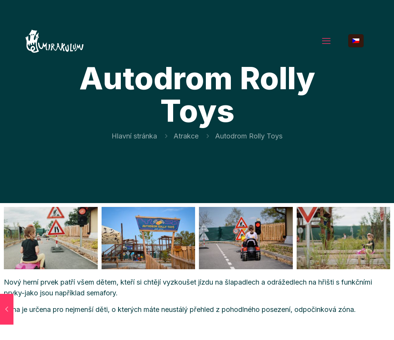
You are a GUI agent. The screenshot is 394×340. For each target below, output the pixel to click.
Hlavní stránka (134, 136)
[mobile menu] (326, 40)
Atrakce (186, 136)
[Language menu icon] (356, 40)
